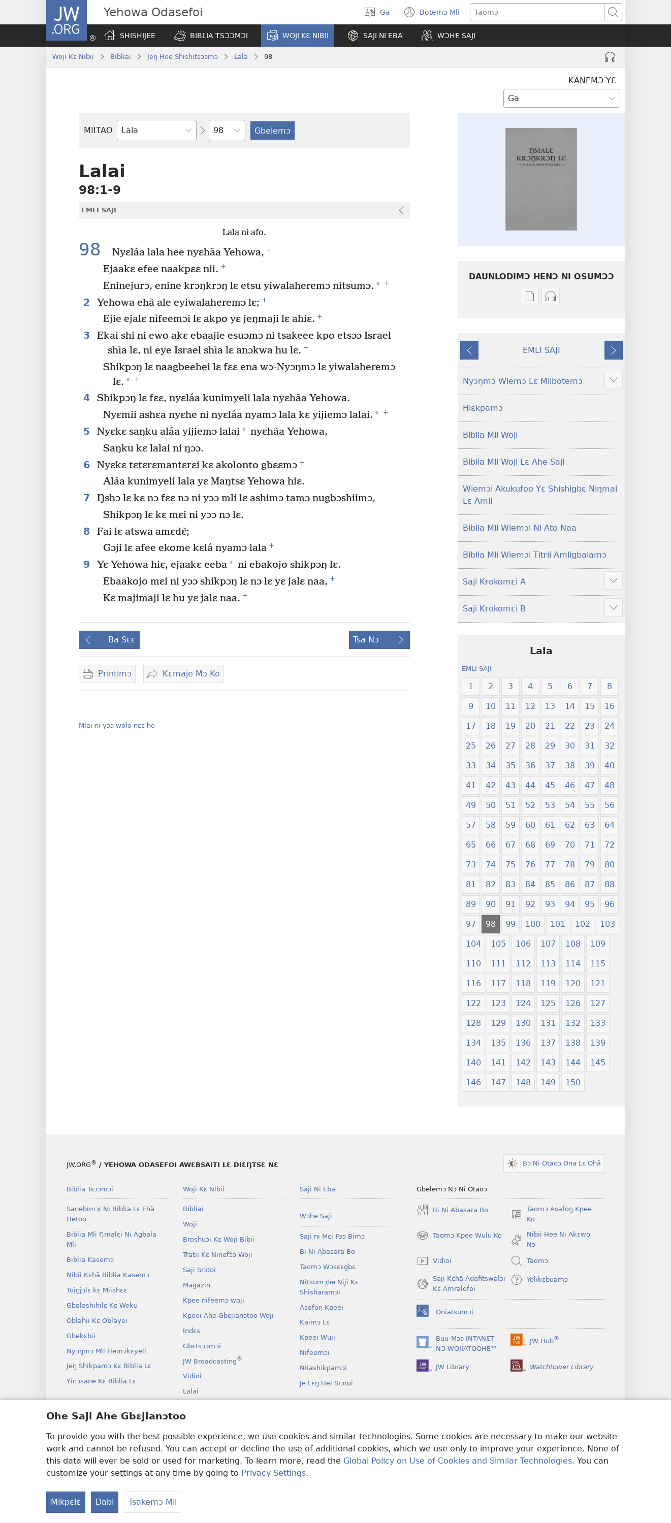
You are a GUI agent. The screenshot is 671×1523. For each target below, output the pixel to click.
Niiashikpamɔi (323, 1368)
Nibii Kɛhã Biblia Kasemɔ (108, 1275)
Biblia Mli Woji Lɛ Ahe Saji (513, 462)
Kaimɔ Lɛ (315, 1322)
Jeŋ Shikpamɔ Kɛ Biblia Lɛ (109, 1366)
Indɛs (191, 1331)
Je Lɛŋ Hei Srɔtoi (326, 1383)
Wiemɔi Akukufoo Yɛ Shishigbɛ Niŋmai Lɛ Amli (540, 495)
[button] (211, 35)
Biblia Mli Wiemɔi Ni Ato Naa (520, 528)
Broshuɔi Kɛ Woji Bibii (218, 1239)
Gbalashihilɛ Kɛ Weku (102, 1305)
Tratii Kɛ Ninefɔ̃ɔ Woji (217, 1254)
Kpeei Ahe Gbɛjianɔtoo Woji (228, 1315)
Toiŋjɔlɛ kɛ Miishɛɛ (97, 1290)
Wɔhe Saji (316, 1216)
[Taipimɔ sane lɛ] (537, 12)
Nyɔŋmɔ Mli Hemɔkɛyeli (106, 1351)
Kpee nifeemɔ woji (213, 1300)
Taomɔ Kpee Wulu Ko (459, 1235)
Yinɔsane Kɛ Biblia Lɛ (101, 1381)
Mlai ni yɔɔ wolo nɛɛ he (117, 725)
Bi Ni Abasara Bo (327, 1251)
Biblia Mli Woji (490, 435)
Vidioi (192, 1376)
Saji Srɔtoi (199, 1270)
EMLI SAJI (541, 350)
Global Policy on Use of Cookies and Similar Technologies (457, 1461)
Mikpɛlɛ (66, 1502)
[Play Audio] (610, 57)
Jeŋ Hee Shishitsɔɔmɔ (182, 56)
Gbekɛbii (81, 1336)
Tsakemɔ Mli (153, 1502)
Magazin (196, 1285)
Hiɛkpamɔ (483, 408)
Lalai (191, 1391)
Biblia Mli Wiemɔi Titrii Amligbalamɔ (534, 555)
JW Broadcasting (212, 1361)
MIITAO (98, 130)
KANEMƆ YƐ (592, 80)
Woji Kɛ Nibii (73, 56)
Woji (190, 1224)
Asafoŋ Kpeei (321, 1307)
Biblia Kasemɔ (90, 1259)
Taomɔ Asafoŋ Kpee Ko (551, 1214)
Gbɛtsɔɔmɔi (202, 1346)
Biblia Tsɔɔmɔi (90, 1189)
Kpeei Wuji (317, 1337)
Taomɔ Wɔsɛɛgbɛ (328, 1267)
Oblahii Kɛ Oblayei (97, 1320)
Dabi (104, 1502)
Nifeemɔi (315, 1352)
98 (94, 250)
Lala (241, 56)
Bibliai (120, 56)
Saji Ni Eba (317, 1189)
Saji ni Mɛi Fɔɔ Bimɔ (332, 1236)
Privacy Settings (273, 1473)
